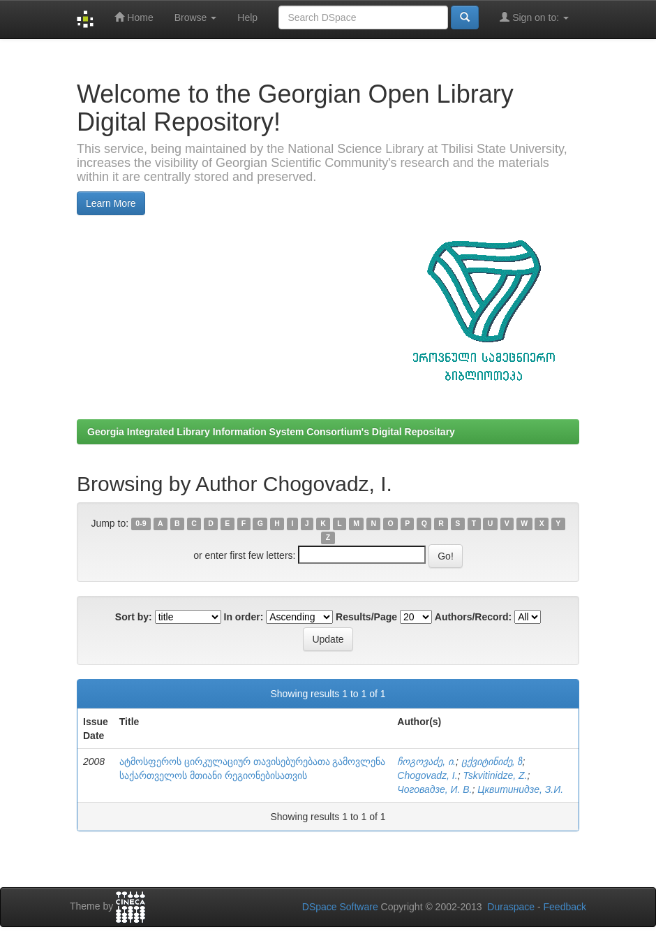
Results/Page (366, 616)
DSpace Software (340, 906)
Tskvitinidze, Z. (495, 775)
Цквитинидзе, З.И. (520, 789)
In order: (244, 616)
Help (247, 17)
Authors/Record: (473, 616)
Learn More (111, 203)
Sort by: (133, 616)
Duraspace (511, 906)
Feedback (565, 906)
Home (133, 17)
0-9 (140, 524)
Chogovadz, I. (427, 775)
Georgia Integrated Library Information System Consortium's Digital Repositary (271, 431)
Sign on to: (534, 17)
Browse (195, 17)
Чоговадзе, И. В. (434, 789)
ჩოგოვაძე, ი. (426, 761)
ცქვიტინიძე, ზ (492, 761)
